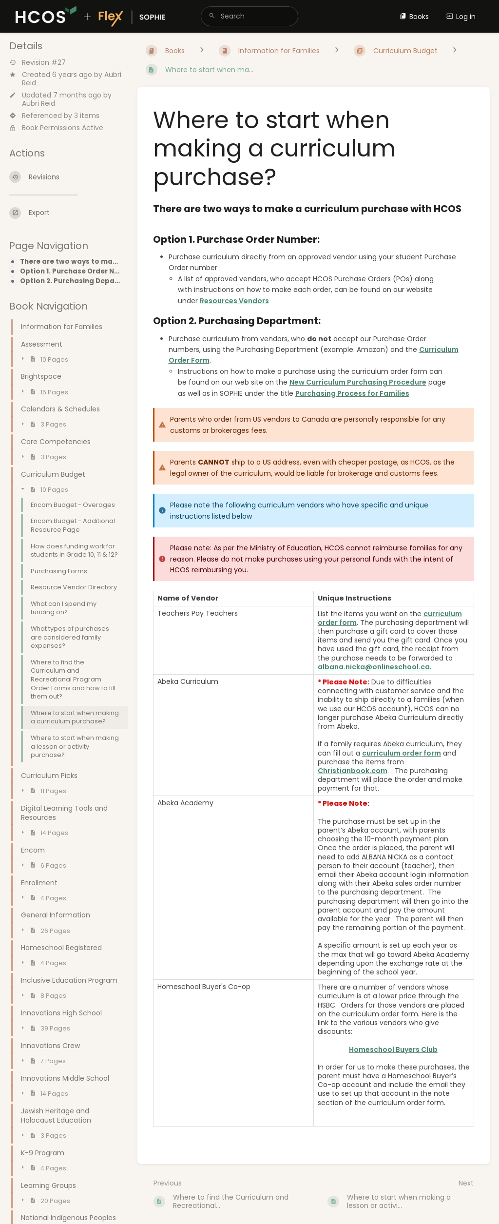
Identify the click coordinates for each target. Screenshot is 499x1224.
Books (414, 16)
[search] (249, 16)
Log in (461, 16)
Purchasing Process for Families (352, 393)
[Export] (65, 213)
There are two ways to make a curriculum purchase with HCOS (71, 262)
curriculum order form (401, 753)
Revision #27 (37, 62)
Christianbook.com (352, 771)
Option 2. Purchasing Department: (71, 281)
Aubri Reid (38, 103)
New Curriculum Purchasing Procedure (357, 382)
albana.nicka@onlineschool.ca (374, 667)
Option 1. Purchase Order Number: (71, 271)
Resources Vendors (234, 301)
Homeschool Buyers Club (393, 1049)
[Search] (212, 16)
